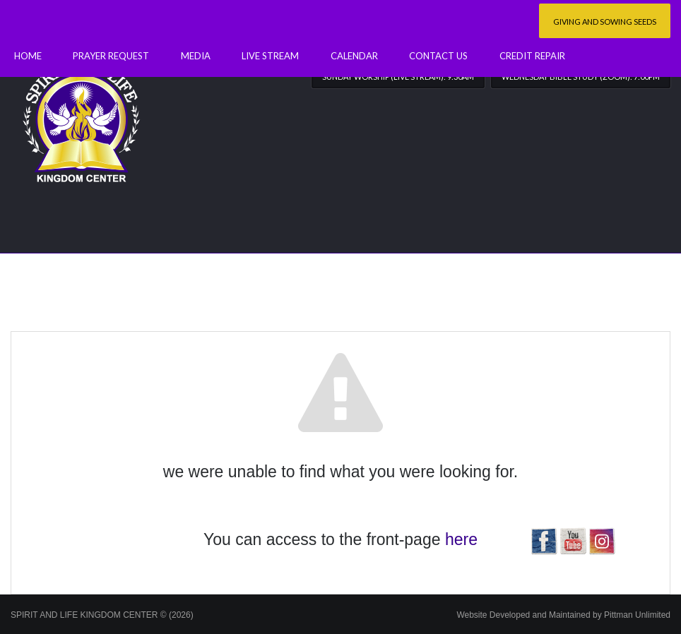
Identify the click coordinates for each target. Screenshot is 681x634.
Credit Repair (532, 55)
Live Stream (270, 55)
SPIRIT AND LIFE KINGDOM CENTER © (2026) (102, 615)
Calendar (354, 55)
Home (28, 55)
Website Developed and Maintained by (563, 615)
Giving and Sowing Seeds (604, 21)
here (461, 539)
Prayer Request (111, 55)
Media (196, 55)
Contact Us (438, 55)
